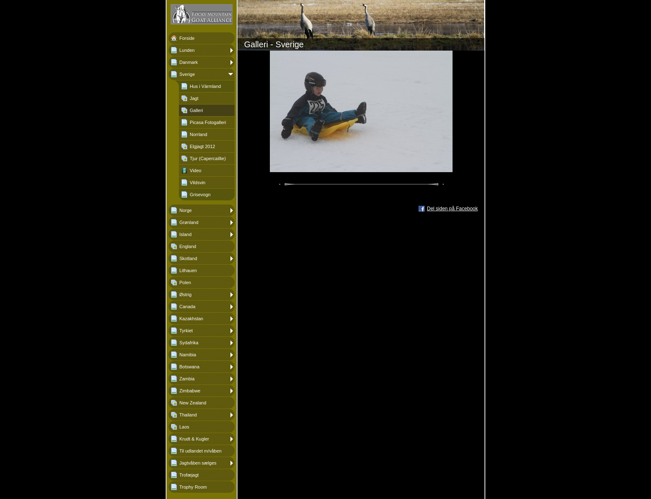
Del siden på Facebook (452, 209)
